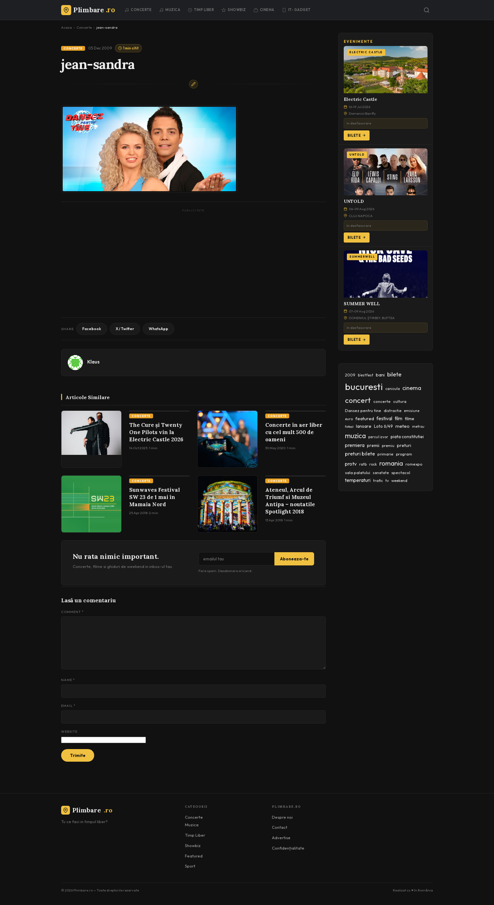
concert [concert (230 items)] (358, 400)
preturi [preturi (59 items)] (404, 445)
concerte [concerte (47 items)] (382, 401)
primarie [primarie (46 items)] (385, 453)
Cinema (264, 10)
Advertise (281, 837)
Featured (194, 855)
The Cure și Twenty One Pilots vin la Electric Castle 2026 (156, 432)
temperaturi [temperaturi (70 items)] (357, 480)
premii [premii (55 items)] (373, 445)
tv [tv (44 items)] (387, 480)
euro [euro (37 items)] (349, 419)
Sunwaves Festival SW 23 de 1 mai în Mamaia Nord (154, 497)
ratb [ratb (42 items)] (363, 464)
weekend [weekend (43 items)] (399, 480)
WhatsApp (158, 328)
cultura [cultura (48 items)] (399, 401)
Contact (279, 827)
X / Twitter (125, 328)
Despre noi (282, 817)
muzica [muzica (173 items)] (355, 436)
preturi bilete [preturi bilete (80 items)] (360, 453)
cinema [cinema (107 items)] (411, 388)
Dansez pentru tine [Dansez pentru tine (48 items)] (363, 410)
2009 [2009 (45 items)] (350, 374)
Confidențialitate (288, 848)
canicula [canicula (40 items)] (392, 388)
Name (68, 680)
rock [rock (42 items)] (373, 464)
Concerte (138, 10)
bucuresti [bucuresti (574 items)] (364, 386)
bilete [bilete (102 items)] (394, 374)
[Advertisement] (193, 258)
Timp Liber (201, 10)
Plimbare (86, 810)
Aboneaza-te (294, 558)
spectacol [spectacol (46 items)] (400, 472)
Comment (72, 612)
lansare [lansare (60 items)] (363, 426)
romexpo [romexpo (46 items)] (413, 464)
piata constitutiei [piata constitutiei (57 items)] (407, 436)
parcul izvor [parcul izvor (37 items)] (378, 437)
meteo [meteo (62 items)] (402, 426)
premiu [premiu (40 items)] (388, 445)
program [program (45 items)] (404, 453)
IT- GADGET (296, 10)
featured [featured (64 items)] (364, 418)
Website (69, 731)
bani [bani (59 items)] (380, 375)
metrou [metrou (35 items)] (418, 426)
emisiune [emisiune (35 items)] (411, 411)
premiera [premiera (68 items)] (355, 445)
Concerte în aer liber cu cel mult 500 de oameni (293, 432)
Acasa (66, 27)
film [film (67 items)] (398, 418)
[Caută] (426, 10)
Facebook (91, 328)
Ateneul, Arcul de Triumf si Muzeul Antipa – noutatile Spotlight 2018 (290, 500)
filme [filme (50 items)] (409, 418)
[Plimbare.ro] (88, 10)
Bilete (357, 135)
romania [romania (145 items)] (391, 463)
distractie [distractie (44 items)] (392, 410)
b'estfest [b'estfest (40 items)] (365, 375)
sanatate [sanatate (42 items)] (381, 472)
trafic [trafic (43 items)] (378, 480)
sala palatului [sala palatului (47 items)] (357, 472)
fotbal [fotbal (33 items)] (349, 426)
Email (68, 705)
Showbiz (233, 10)
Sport (190, 865)
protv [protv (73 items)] (351, 464)
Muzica (169, 10)
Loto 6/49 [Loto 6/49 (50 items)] (383, 426)
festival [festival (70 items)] (384, 418)
